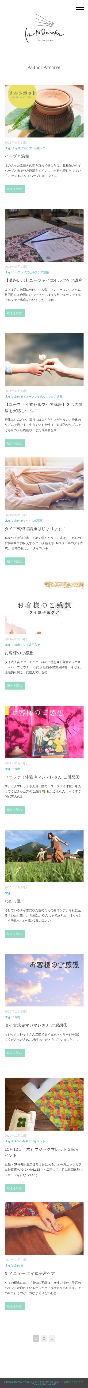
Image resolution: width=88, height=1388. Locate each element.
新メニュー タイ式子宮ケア (30, 1273)
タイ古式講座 (34, 520)
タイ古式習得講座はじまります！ (35, 529)
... (55, 176)
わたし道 (13, 901)
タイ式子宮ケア (22, 148)
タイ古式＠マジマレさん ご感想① (36, 1025)
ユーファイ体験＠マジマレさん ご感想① (42, 777)
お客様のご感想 (19, 653)
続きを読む (15, 189)
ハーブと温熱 (17, 156)
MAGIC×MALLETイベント (28, 1141)
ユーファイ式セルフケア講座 (30, 272)
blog (7, 148)
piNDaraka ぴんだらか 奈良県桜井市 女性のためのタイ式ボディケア (42, 1382)
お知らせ (17, 396)
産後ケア (40, 148)
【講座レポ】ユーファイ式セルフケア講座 (44, 280)
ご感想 (16, 644)
